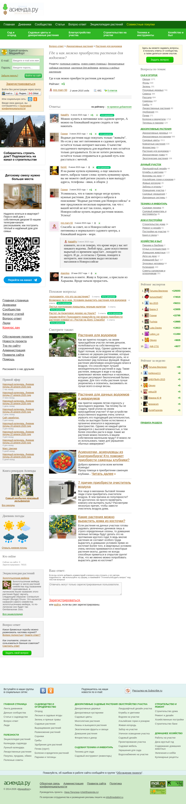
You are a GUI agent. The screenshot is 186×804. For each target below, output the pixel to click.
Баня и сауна (149, 235)
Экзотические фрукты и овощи (91, 729)
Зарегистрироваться (64, 600)
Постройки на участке (154, 231)
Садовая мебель (128, 746)
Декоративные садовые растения (96, 704)
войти (57, 604)
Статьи (60, 24)
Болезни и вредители (154, 119)
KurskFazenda (155, 410)
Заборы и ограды (151, 186)
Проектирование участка (132, 741)
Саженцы (147, 101)
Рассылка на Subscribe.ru (147, 690)
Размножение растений (47, 732)
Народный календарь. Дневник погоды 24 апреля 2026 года (18, 424)
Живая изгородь (127, 725)
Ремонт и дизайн (151, 227)
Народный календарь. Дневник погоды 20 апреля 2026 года (18, 455)
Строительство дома (153, 224)
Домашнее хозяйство (169, 733)
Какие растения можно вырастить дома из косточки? (101, 519)
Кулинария (148, 267)
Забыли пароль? (9, 75)
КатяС (64, 167)
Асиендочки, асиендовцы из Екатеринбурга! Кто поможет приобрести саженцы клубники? (104, 456)
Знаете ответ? (32, 635)
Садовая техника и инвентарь (94, 747)
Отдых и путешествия (154, 248)
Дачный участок (151, 164)
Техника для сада (84, 751)
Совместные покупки (141, 24)
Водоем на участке (129, 716)
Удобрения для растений (48, 744)
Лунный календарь (14, 747)
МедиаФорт (24, 789)
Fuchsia (153, 321)
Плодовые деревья (152, 90)
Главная (9, 24)
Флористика (148, 147)
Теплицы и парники (153, 122)
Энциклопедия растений (106, 24)
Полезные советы (13, 760)
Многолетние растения (87, 721)
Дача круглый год (164, 741)
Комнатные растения (153, 143)
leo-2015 (154, 303)
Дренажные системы (153, 197)
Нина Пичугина (72, 792)
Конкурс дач (11, 327)
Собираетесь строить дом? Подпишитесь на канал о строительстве (20, 156)
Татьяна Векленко (159, 291)
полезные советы (70, 63)
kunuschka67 (156, 297)
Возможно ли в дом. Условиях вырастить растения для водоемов (87, 300)
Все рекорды (8, 505)
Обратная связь (50, 783)
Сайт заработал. (11, 417)
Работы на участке (165, 737)
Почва (145, 115)
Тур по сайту (12, 345)
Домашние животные (153, 252)
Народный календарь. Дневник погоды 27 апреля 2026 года (18, 393)
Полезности (11, 735)
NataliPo (65, 115)
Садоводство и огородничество (45, 705)
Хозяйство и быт (175, 34)
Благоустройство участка (79, 34)
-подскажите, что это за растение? (69, 296)
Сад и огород (11, 34)
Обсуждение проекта (18, 336)
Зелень (146, 86)
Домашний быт (150, 259)
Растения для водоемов (109, 46)
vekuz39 (152, 391)
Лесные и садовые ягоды (48, 715)
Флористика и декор (86, 737)
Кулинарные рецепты (166, 757)
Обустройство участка (133, 704)
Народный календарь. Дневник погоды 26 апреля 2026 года (18, 410)
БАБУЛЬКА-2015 (156, 379)
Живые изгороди (151, 183)
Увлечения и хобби (165, 753)
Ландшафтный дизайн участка (135, 708)
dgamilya (65, 273)
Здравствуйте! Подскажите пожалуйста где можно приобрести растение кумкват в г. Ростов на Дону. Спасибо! (86, 318)
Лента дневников (13, 708)
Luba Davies (156, 328)
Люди (6, 323)
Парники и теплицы (45, 757)
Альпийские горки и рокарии (157, 179)
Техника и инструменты (145, 34)
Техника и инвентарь (154, 203)
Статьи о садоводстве (16, 716)
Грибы (145, 104)
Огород (39, 711)
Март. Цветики (10, 448)
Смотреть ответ (11, 646)
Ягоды (145, 82)
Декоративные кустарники (156, 136)
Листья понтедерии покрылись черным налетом (77, 306)
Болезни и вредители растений (52, 753)
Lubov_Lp (154, 334)
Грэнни (64, 133)
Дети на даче (149, 256)
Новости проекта (15, 341)
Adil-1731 (154, 346)
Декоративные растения (79, 46)
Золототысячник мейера (16, 578)
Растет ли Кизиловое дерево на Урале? (72, 313)
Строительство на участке (115, 34)
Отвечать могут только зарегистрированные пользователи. (85, 588)
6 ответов (112, 90)
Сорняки (39, 736)
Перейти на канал (20, 279)
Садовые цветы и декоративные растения (43, 34)
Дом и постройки (151, 220)
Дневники (24, 24)
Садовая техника (151, 207)
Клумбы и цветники (152, 172)
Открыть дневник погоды (14, 548)
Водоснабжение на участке (133, 754)
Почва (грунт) (42, 748)
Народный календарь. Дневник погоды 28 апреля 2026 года (18, 385)
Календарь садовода (15, 743)
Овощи (146, 79)
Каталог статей (13, 314)
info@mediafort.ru (114, 797)
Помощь (9, 359)
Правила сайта (13, 355)
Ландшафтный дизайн (154, 168)
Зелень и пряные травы (48, 719)
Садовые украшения (153, 194)
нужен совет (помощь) (94, 63)
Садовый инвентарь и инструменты (154, 212)
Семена (146, 93)
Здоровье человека (153, 263)
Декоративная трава (153, 154)
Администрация (14, 350)
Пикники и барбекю (152, 245)
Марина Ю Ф (154, 398)
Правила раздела (151, 423)
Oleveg (153, 340)
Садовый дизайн (128, 737)
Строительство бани (166, 723)
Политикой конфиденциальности (16, 107)
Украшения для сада (130, 750)
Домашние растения (86, 733)
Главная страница (16, 300)
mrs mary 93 (60, 90)
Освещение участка (153, 190)
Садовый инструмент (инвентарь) (93, 755)
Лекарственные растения (156, 108)
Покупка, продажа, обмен (17, 755)
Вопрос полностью (13, 635)
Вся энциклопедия (13, 614)
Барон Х (154, 309)
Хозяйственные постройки (169, 719)
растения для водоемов (84, 67)
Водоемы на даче (152, 175)
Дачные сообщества (15, 712)
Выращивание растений (48, 728)
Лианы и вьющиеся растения (91, 725)
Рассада (147, 97)
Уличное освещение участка (134, 733)
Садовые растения (45, 723)
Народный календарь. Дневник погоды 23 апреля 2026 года (18, 441)
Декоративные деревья (155, 133)
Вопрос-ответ (77, 24)
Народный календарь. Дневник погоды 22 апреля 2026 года (18, 433)
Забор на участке (128, 729)
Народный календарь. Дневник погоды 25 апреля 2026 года (18, 402)
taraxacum (153, 404)
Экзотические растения (155, 158)
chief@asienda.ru (89, 792)
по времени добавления (119, 107)
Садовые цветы (151, 140)
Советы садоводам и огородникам (153, 272)
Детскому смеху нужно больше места (22, 177)
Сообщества (43, 24)
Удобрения (148, 112)
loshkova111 (154, 373)
